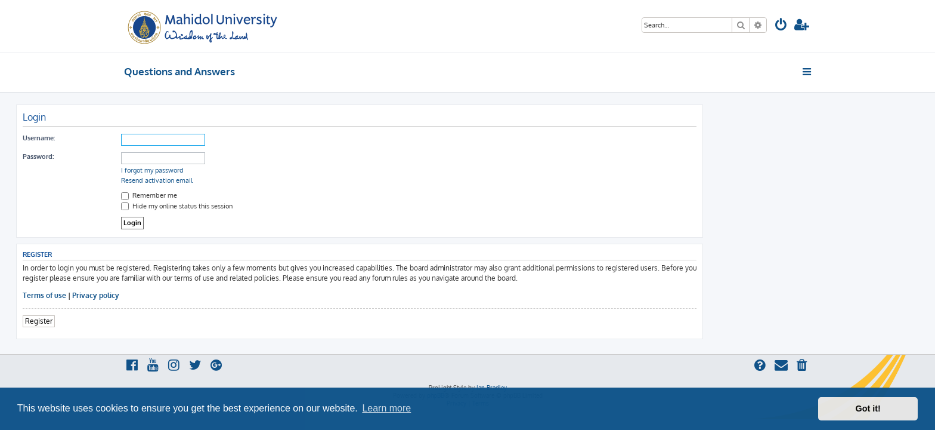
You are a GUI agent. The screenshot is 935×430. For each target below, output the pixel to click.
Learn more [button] (386, 408)
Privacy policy (203, 295)
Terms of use (152, 295)
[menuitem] (781, 26)
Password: (146, 156)
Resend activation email (265, 180)
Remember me (257, 195)
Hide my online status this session (284, 206)
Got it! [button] (868, 408)
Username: (147, 138)
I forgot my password (260, 170)
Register (146, 321)
